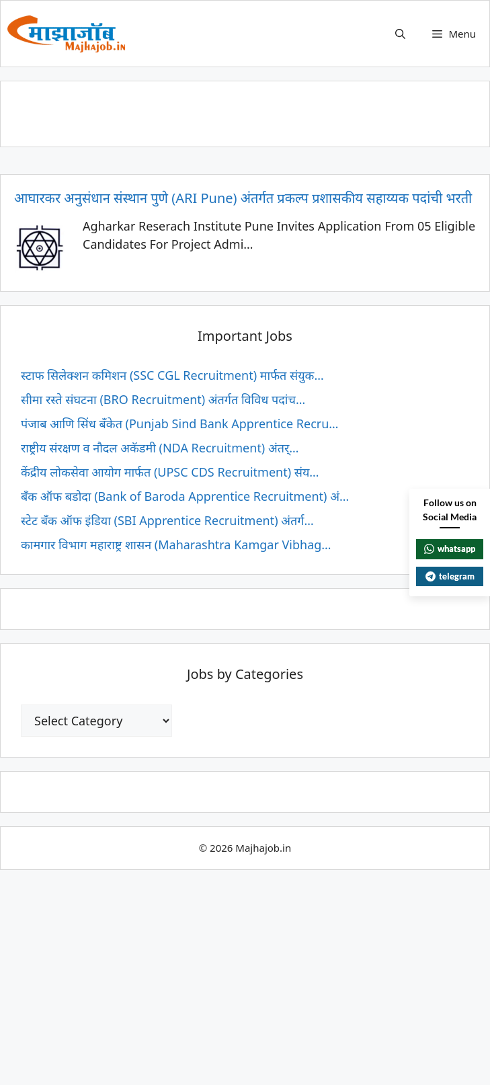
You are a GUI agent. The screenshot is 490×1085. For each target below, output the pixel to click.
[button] (400, 34)
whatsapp (449, 548)
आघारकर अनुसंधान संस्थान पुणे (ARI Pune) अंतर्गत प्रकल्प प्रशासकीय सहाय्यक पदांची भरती (243, 198)
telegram (450, 576)
